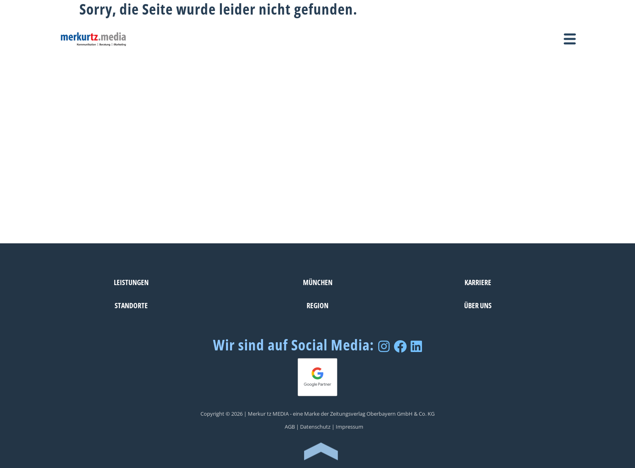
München (317, 282)
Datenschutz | (317, 426)
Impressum (349, 426)
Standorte (131, 305)
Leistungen (131, 282)
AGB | (292, 426)
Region (317, 305)
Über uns (478, 305)
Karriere (478, 282)
